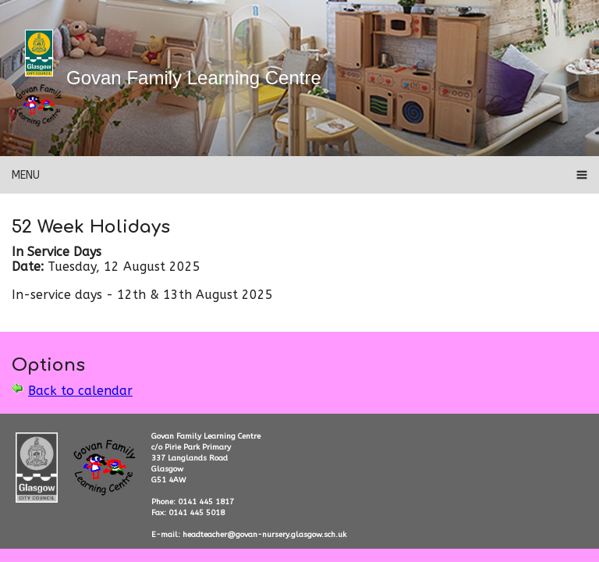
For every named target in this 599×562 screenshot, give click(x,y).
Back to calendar (80, 390)
